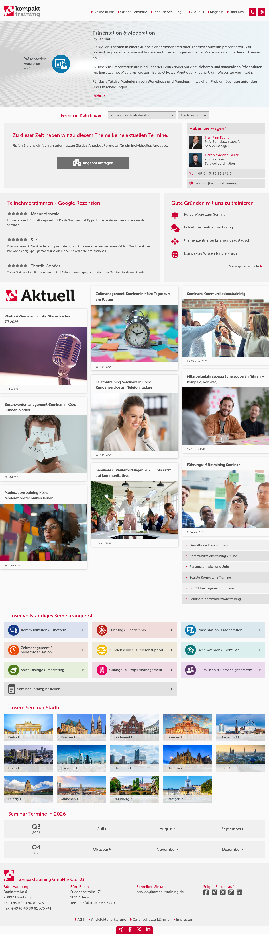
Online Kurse (102, 12)
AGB (80, 919)
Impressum (183, 919)
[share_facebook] (129, 930)
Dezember (232, 849)
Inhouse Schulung (166, 12)
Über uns (235, 12)
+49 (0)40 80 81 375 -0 (29, 903)
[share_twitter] (139, 930)
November (167, 849)
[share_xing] (120, 930)
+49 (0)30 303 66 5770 (96, 903)
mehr (99, 95)
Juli (101, 828)
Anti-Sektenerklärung (107, 919)
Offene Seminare (132, 12)
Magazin (215, 12)
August (167, 828)
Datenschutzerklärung (150, 919)
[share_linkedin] (148, 930)
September (232, 828)
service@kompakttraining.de (160, 892)
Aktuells (196, 12)
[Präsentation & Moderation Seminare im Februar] (252, 12)
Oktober (102, 849)
